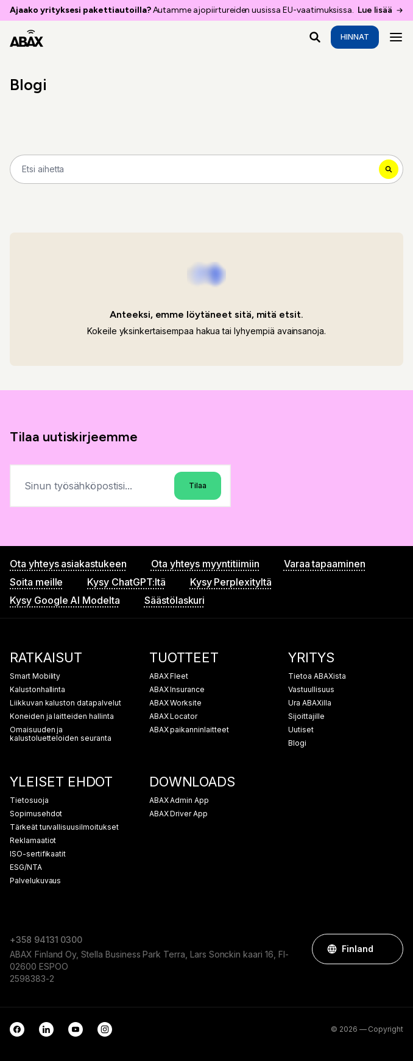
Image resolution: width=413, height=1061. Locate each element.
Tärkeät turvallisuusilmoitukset (64, 827)
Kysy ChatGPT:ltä (126, 581)
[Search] (206, 169)
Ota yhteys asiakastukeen (68, 563)
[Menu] (396, 37)
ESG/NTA (26, 867)
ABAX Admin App (179, 800)
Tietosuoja (29, 800)
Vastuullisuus (311, 689)
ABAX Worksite (175, 703)
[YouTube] (75, 1029)
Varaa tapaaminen (324, 563)
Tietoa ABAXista (316, 676)
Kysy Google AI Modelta (65, 600)
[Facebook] (17, 1029)
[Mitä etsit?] (315, 37)
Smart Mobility (35, 676)
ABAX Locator (173, 716)
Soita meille (36, 581)
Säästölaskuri (174, 600)
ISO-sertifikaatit (38, 854)
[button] (388, 949)
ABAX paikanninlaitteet (189, 730)
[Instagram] (104, 1029)
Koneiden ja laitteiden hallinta (62, 716)
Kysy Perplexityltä (231, 581)
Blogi (297, 743)
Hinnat (355, 36)
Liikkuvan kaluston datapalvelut (65, 703)
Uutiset (301, 730)
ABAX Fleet (169, 676)
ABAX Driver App (178, 814)
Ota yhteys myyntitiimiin (205, 563)
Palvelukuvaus (35, 881)
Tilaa (197, 485)
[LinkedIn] (46, 1029)
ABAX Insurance (177, 689)
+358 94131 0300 (46, 939)
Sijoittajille (306, 716)
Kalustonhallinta (37, 689)
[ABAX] (26, 37)
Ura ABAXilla (309, 703)
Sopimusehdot (36, 814)
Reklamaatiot (33, 840)
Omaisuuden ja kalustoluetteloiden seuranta (60, 734)
